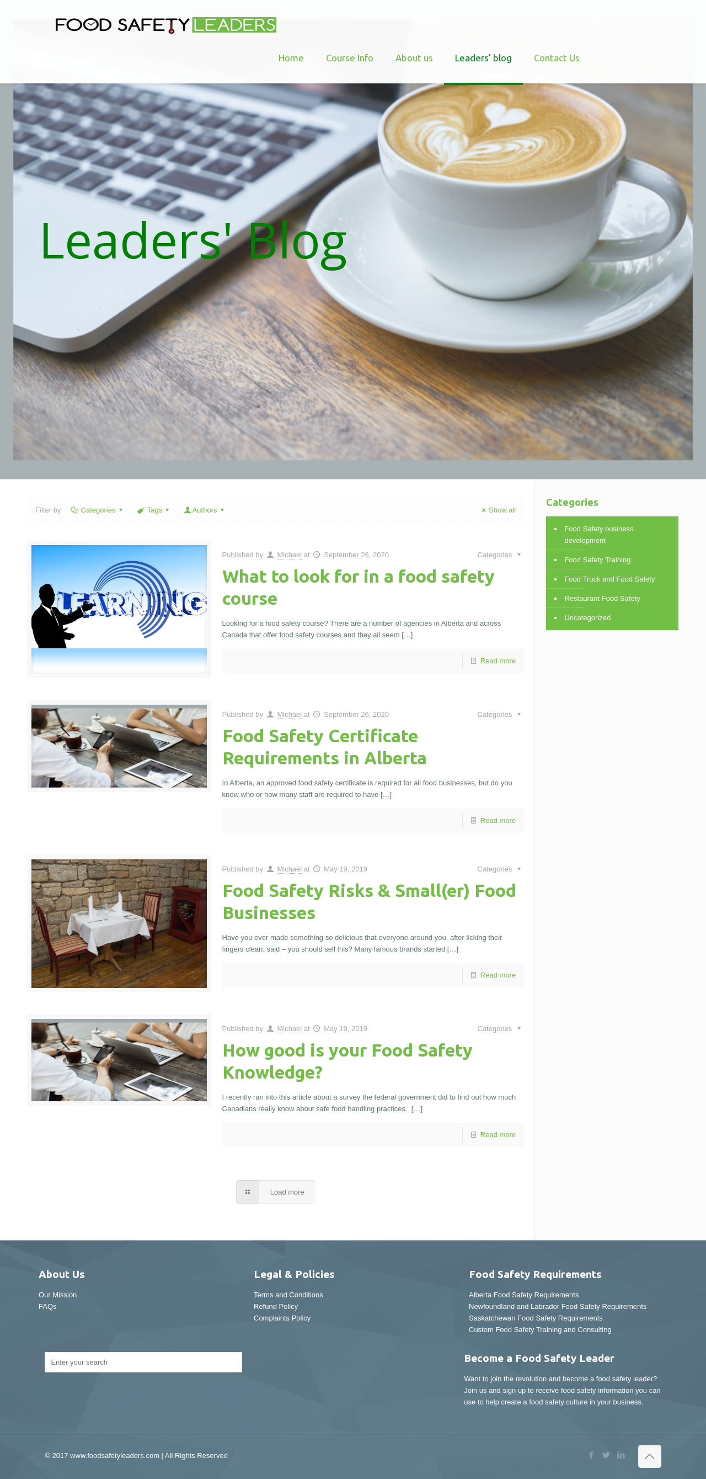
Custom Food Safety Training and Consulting (540, 1329)
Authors (205, 510)
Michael (289, 555)
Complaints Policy (282, 1318)
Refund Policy (276, 1306)
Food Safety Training (597, 560)
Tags (154, 510)
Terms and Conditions (288, 1295)
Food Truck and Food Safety (609, 579)
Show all (497, 510)
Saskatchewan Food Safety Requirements (536, 1318)
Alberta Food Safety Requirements (524, 1295)
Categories (97, 510)
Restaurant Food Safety (602, 598)
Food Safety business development (598, 535)
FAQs (48, 1306)
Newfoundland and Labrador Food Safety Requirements (557, 1306)
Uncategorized (587, 618)
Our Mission (58, 1295)
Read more (498, 661)
